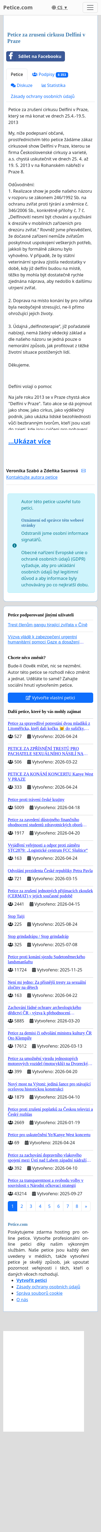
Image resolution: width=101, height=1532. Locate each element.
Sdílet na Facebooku (33, 157)
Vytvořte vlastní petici (50, 798)
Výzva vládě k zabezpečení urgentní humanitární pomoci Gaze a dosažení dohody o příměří (43, 742)
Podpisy (50, 175)
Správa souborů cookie (39, 1394)
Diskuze (22, 186)
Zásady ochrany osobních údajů (43, 197)
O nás (22, 1400)
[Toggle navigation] (90, 7)
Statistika (54, 186)
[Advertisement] (50, 74)
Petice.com (18, 7)
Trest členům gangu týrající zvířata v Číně (48, 725)
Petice (17, 175)
